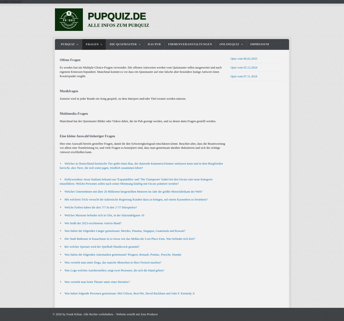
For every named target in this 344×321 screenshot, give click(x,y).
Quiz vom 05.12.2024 (244, 67)
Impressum (259, 44)
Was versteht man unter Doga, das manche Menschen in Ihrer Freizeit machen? (112, 262)
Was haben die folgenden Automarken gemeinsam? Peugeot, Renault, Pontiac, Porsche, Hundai (122, 254)
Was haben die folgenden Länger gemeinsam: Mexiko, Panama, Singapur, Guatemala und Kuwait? (124, 231)
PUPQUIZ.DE (117, 16)
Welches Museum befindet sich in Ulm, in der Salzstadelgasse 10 (104, 215)
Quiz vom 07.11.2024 (244, 76)
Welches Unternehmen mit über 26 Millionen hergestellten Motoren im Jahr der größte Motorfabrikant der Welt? (133, 191)
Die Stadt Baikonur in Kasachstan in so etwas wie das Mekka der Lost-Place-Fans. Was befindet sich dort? (129, 239)
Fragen (92, 44)
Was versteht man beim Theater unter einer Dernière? (97, 282)
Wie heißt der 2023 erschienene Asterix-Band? (93, 223)
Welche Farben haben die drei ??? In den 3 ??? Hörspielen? (100, 207)
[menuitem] (69, 44)
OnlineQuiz (229, 44)
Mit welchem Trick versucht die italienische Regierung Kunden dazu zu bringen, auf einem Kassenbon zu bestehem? (136, 199)
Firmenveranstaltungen (190, 44)
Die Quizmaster (123, 44)
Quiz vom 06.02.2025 (244, 58)
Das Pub (154, 44)
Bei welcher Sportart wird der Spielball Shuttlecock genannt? (102, 246)
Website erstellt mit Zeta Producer (137, 314)
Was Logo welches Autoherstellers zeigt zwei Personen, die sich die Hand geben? (114, 270)
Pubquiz (68, 44)
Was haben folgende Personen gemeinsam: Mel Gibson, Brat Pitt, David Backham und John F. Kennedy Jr (129, 293)
